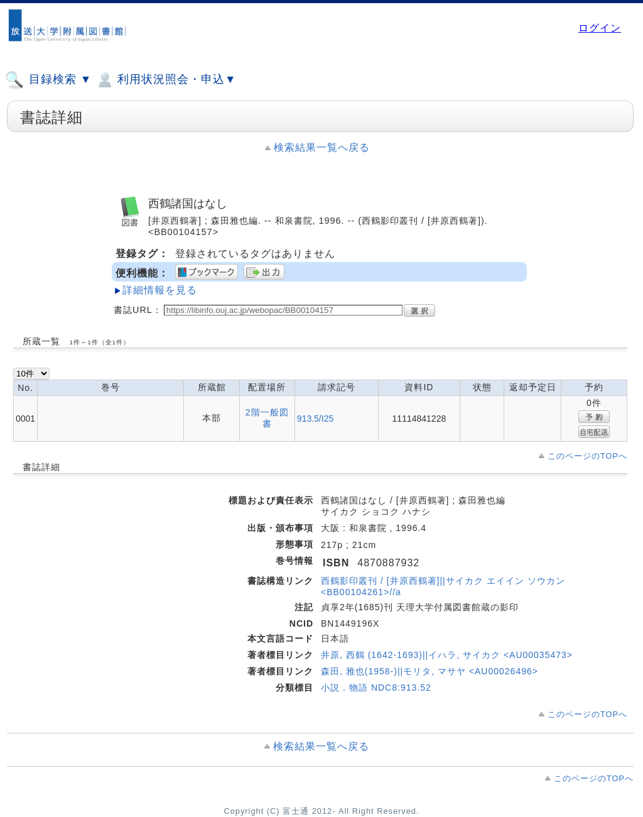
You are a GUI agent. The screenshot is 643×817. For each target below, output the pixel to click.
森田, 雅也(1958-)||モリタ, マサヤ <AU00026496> (429, 671)
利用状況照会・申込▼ (165, 79)
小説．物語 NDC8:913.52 (376, 688)
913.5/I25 (315, 419)
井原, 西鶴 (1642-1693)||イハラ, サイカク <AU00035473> (447, 655)
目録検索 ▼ (48, 79)
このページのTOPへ (587, 456)
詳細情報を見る (159, 290)
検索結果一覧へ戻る (322, 147)
